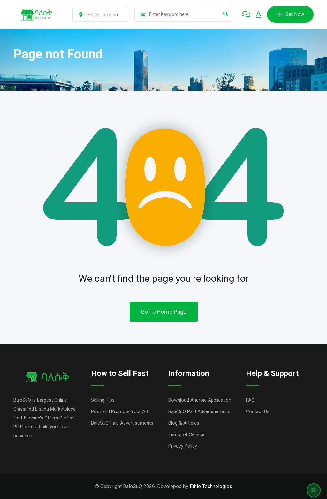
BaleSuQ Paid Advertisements (122, 423)
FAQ (250, 400)
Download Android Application (199, 400)
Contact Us (258, 411)
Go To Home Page (163, 311)
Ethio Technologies (211, 486)
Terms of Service (186, 434)
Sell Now (290, 14)
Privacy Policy (182, 446)
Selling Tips (103, 400)
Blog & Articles (183, 423)
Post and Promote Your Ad (119, 411)
